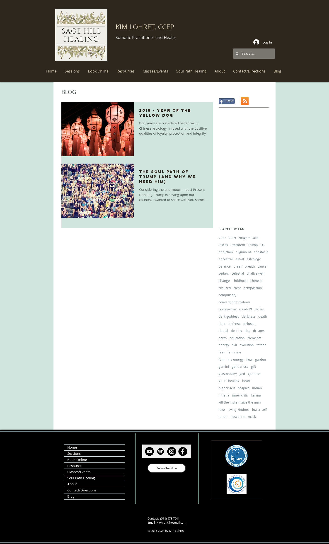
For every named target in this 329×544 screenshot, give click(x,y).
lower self (259, 409)
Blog (70, 496)
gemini (224, 366)
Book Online (77, 459)
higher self (227, 388)
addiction (226, 252)
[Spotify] (160, 451)
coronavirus (228, 309)
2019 (232, 238)
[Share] (227, 101)
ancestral (226, 259)
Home (72, 447)
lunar (223, 416)
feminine (234, 352)
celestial (238, 273)
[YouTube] (149, 451)
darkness (249, 316)
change (224, 280)
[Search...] (254, 53)
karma (256, 395)
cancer (263, 266)
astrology (254, 259)
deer (222, 324)
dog (247, 331)
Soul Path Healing (81, 478)
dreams (259, 331)
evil (234, 345)
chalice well (255, 273)
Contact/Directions (81, 490)
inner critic (240, 395)
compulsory (227, 295)
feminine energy (231, 359)
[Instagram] (171, 451)
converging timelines (234, 302)
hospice (243, 388)
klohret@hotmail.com (171, 522)
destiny (236, 331)
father (261, 345)
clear (237, 288)
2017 (222, 238)
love (222, 409)
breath (250, 266)
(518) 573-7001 (169, 518)
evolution (247, 345)
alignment (243, 252)
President (238, 245)
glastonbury (228, 374)
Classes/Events (78, 471)
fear (222, 352)
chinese (256, 280)
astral (239, 259)
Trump (253, 245)
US (263, 245)
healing (233, 381)
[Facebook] (182, 451)
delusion (249, 324)
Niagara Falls (248, 238)
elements (254, 338)
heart (246, 381)
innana (224, 395)
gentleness (240, 366)
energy (224, 345)
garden (260, 359)
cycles (259, 309)
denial (223, 331)
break (237, 266)
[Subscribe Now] (167, 468)
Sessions (74, 453)
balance (225, 266)
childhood (240, 280)
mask (252, 416)
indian (257, 388)
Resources (75, 465)
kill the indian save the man (240, 402)
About (72, 484)
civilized (225, 288)
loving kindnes (238, 409)
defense (234, 324)
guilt (222, 381)
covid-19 (245, 309)
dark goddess (229, 316)
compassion (253, 288)
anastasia (261, 252)
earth (223, 338)
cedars (224, 273)
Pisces (223, 245)
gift (253, 366)
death (262, 316)
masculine (237, 416)
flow (249, 359)
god (242, 374)
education (237, 338)
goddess (254, 374)
